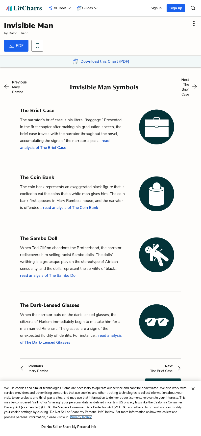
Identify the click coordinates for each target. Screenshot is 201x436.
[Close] (193, 388)
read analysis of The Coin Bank (70, 207)
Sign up (176, 8)
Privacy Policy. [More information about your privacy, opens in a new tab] (81, 417)
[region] (100, 408)
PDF (16, 46)
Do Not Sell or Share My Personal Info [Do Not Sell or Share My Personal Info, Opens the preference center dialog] (68, 427)
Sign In (156, 8)
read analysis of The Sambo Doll (48, 275)
